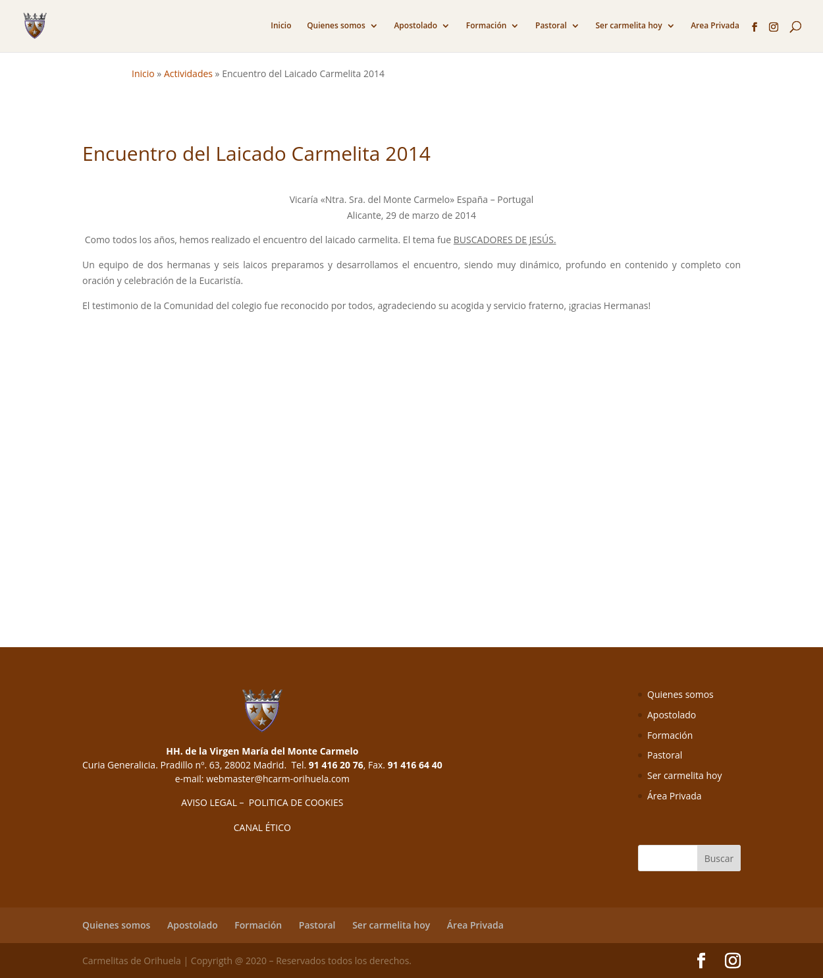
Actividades (188, 73)
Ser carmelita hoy (628, 26)
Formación (486, 26)
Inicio (281, 26)
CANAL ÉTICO (262, 827)
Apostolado (415, 26)
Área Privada (674, 796)
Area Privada (715, 26)
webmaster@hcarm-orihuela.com (278, 778)
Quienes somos (336, 26)
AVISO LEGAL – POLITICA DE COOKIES (262, 802)
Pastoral (551, 26)
